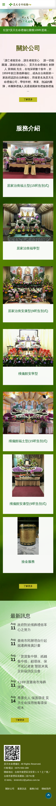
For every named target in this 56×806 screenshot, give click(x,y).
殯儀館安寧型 (28, 375)
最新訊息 (21, 788)
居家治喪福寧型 (28, 249)
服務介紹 (34, 788)
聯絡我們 (46, 788)
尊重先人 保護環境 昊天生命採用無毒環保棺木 (33, 703)
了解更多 (28, 99)
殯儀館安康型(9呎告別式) (28, 505)
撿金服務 (28, 563)
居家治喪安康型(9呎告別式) (28, 312)
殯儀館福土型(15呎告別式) (28, 442)
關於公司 (9, 788)
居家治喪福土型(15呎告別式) (28, 187)
